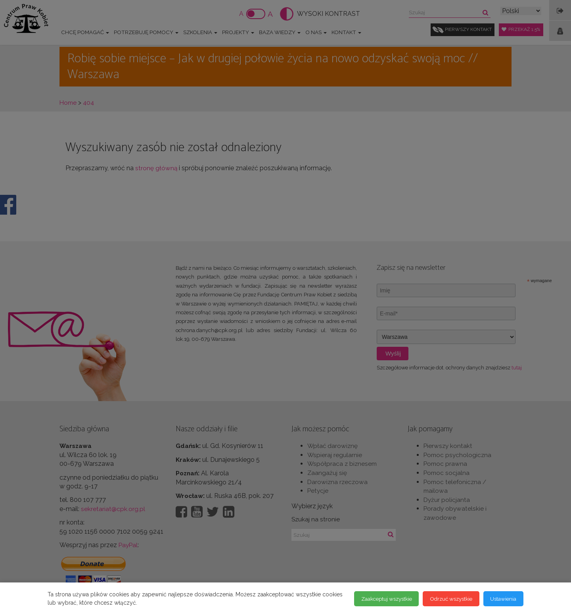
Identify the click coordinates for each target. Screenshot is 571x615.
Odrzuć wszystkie (446, 599)
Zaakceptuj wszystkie (375, 599)
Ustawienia (502, 599)
